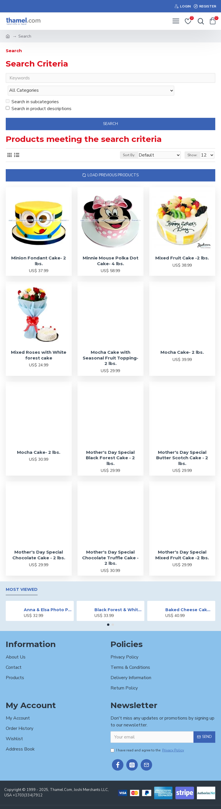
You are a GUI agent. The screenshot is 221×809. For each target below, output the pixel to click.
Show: (192, 143)
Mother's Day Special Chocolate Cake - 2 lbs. (38, 543)
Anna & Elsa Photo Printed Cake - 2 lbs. (48, 598)
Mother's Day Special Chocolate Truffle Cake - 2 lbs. (110, 546)
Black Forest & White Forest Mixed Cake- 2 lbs (118, 598)
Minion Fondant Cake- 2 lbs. (38, 249)
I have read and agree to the (147, 738)
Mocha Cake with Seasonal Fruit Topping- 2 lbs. (110, 346)
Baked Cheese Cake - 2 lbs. (189, 598)
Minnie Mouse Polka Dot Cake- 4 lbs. (110, 249)
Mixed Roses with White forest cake (38, 343)
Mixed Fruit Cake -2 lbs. (182, 246)
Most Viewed (22, 578)
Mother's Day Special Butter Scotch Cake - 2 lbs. (182, 446)
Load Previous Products (113, 163)
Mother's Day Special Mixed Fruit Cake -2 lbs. (182, 543)
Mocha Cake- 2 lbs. (182, 340)
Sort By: (129, 143)
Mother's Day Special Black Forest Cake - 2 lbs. (110, 446)
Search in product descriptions (38, 97)
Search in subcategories (32, 90)
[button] (108, 613)
